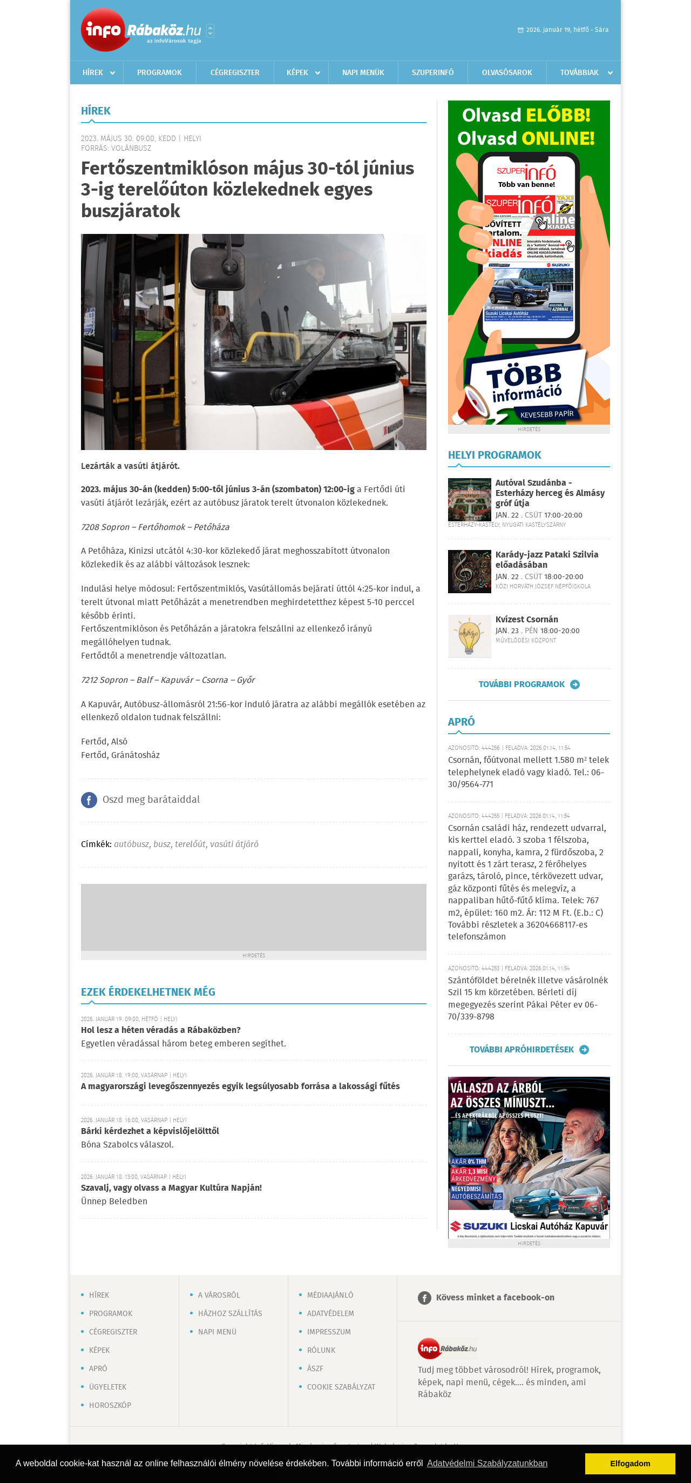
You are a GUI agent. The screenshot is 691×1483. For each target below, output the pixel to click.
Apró (98, 1369)
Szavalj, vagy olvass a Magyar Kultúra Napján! (171, 1188)
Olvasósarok (507, 73)
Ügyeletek (107, 1387)
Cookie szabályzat (341, 1387)
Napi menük (363, 73)
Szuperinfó (433, 73)
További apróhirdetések (522, 1050)
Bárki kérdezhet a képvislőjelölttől (150, 1131)
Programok (159, 73)
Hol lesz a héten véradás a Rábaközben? (161, 1030)
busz (162, 844)
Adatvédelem (330, 1314)
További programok (522, 684)
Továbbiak (579, 73)
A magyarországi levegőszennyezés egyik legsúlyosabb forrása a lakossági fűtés (240, 1086)
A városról (219, 1295)
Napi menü (217, 1332)
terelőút (190, 844)
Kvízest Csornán (527, 620)
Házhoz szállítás (230, 1314)
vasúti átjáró (234, 844)
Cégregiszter (235, 73)
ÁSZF (315, 1369)
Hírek (93, 73)
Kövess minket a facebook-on (495, 1298)
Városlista (210, 31)
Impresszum (329, 1332)
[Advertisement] (253, 916)
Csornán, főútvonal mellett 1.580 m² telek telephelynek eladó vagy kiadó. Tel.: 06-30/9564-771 (528, 772)
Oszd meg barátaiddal (151, 800)
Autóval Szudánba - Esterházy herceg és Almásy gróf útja (550, 494)
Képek (297, 73)
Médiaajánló (330, 1295)
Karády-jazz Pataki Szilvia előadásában (547, 560)
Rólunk (321, 1351)
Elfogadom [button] (631, 1463)
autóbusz (131, 844)
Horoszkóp (110, 1406)
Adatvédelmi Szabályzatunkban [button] (487, 1463)
